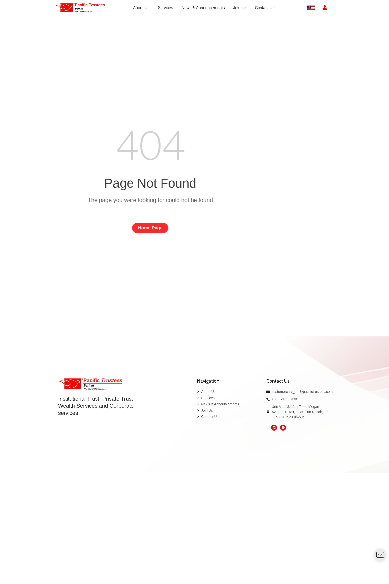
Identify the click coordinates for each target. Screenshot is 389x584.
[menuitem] (141, 7)
